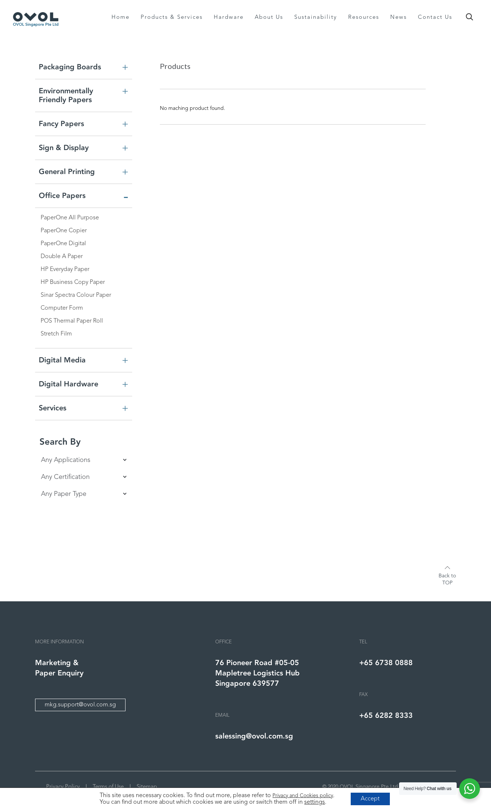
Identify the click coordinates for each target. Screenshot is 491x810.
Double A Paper (62, 257)
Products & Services (172, 17)
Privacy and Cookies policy (302, 795)
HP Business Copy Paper (73, 282)
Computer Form (62, 308)
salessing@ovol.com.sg (254, 736)
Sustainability (315, 17)
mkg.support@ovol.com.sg (80, 705)
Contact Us (435, 17)
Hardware (229, 17)
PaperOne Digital (63, 244)
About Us (269, 17)
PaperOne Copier (64, 231)
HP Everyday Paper (65, 269)
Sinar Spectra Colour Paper (76, 295)
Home (120, 17)
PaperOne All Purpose (70, 218)
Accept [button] (370, 799)
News (398, 17)
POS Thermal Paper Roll (72, 321)
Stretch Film (56, 334)
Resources (363, 17)
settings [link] (313, 802)
